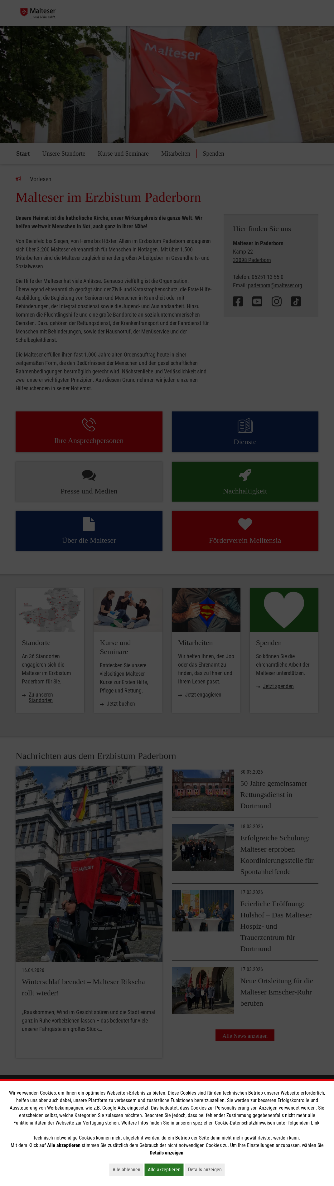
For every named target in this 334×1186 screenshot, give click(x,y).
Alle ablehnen (128, 1169)
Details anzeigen (206, 1169)
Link (315, 1123)
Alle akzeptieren (166, 1169)
